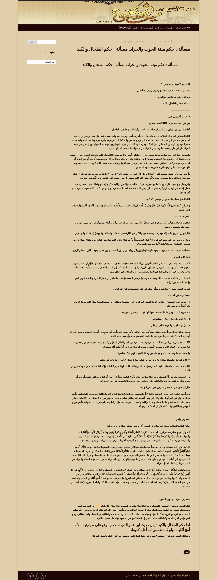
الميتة (187, 552)
